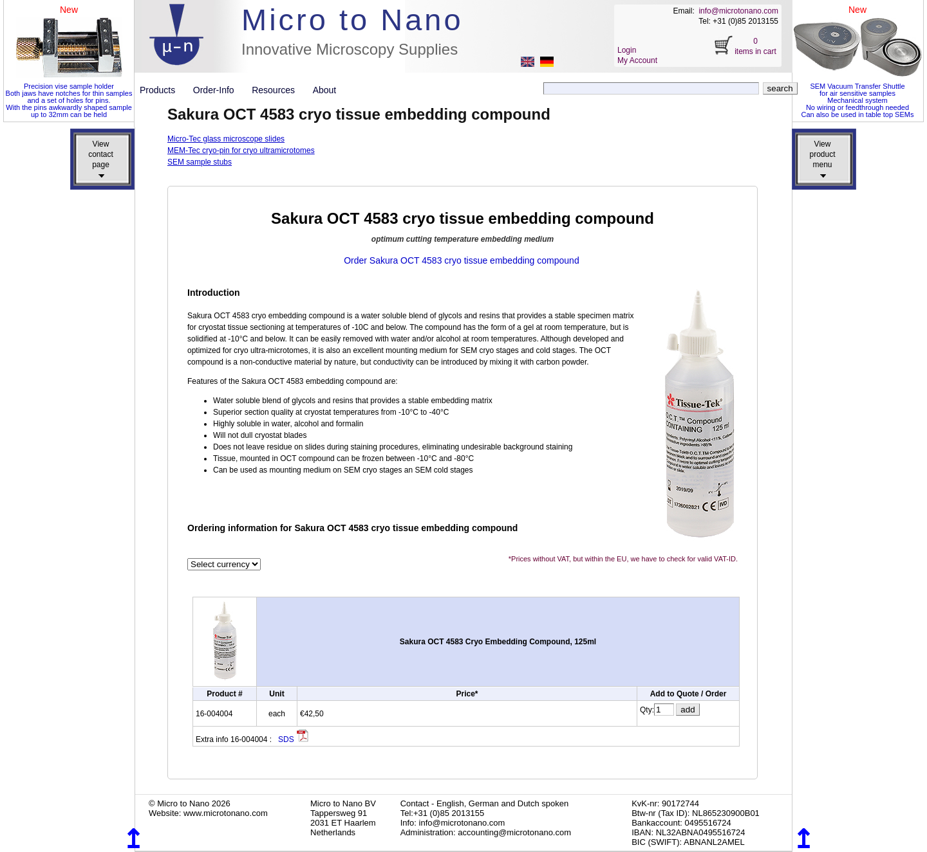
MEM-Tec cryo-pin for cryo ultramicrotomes (241, 150)
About (325, 90)
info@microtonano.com (738, 10)
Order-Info (218, 90)
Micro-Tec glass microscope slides (226, 138)
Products (162, 90)
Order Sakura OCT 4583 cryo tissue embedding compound (461, 260)
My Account (637, 60)
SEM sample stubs (199, 162)
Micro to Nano (352, 20)
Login (626, 50)
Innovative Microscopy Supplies (349, 49)
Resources (278, 90)
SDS (293, 739)
